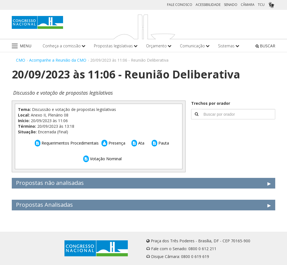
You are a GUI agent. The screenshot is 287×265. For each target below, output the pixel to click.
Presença (113, 143)
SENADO (230, 4)
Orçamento (159, 45)
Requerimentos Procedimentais (67, 143)
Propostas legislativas (116, 45)
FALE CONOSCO (179, 4)
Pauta (160, 143)
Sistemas (228, 45)
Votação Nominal (102, 158)
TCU (261, 4)
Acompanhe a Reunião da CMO (57, 60)
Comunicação (195, 45)
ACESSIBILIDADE (208, 4)
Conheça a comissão (64, 45)
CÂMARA (247, 4)
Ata (137, 143)
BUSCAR (265, 45)
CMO (20, 60)
